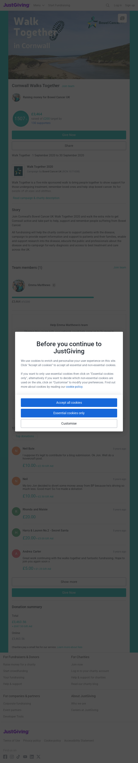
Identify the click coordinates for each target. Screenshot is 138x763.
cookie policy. (74, 386)
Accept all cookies (69, 402)
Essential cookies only (69, 413)
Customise (69, 423)
